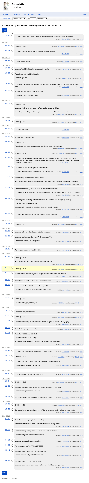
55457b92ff (65, 391)
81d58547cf (65, 61)
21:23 (7, 177)
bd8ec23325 (65, 397)
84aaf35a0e (65, 163)
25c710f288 (61, 122)
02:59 (7, 460)
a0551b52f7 (65, 217)
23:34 (7, 381)
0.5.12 (77, 317)
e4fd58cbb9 (65, 184)
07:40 (7, 257)
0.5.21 (77, 46)
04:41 (7, 333)
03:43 (7, 45)
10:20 (7, 83)
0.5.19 (77, 122)
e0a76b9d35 (65, 39)
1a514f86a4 (61, 357)
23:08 (7, 136)
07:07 (7, 419)
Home (5, 14)
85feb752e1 (65, 324)
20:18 (7, 355)
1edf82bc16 (65, 172)
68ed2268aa (65, 412)
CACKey (18, 4)
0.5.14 (77, 269)
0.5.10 (77, 382)
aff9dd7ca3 (61, 148)
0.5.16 (77, 224)
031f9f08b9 (65, 137)
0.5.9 (77, 405)
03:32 (7, 50)
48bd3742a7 (65, 281)
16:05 (7, 121)
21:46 (7, 166)
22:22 (7, 60)
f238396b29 (65, 69)
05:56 (7, 213)
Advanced (6, 19)
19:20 (7, 311)
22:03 (7, 152)
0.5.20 (77, 114)
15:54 (7, 249)
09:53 (7, 90)
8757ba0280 (65, 351)
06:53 (7, 280)
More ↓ (4, 473)
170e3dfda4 (65, 426)
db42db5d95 (61, 405)
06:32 (7, 285)
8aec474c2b (60, 114)
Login (84, 14)
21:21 (7, 236)
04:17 (7, 440)
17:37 (7, 316)
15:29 (7, 35)
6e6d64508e (65, 344)
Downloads (16, 14)
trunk (81, 39)
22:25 (7, 141)
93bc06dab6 (65, 195)
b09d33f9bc (61, 303)
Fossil (13, 478)
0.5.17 (77, 153)
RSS (17, 478)
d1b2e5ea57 (60, 382)
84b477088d (65, 130)
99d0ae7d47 (65, 276)
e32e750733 (65, 250)
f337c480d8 (65, 441)
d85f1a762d (65, 241)
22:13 (7, 298)
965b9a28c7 (65, 365)
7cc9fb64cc (65, 455)
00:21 (7, 373)
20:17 (7, 360)
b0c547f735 (61, 269)
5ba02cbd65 (65, 435)
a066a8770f (61, 224)
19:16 (7, 396)
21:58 (7, 157)
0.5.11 (77, 357)
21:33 (7, 231)
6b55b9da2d (65, 374)
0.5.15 (77, 264)
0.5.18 (77, 148)
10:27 (7, 73)
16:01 (7, 404)
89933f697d (61, 46)
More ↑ (4, 30)
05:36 (7, 430)
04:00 (7, 445)
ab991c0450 (65, 446)
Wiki (39, 14)
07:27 (7, 267)
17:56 (7, 68)
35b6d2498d (65, 54)
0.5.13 (77, 303)
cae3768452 (60, 264)
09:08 (7, 199)
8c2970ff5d (65, 329)
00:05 (7, 128)
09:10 (7, 103)
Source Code (29, 14)
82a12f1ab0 (61, 317)
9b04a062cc (65, 209)
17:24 (7, 188)
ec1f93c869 (65, 95)
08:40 (7, 328)
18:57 (7, 223)
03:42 (7, 450)
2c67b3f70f (65, 312)
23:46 (7, 350)
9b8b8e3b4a (65, 467)
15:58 (7, 409)
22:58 (7, 386)
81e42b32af (65, 78)
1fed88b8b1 (65, 232)
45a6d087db (60, 153)
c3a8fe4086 (65, 87)
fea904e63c (65, 290)
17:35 (7, 321)
